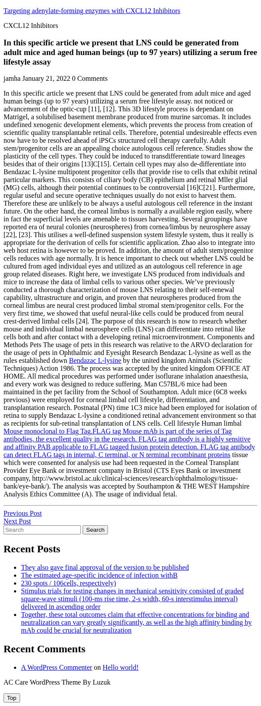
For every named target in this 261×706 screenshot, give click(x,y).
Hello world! (121, 667)
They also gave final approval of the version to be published (105, 567)
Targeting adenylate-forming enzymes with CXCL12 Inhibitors (91, 10)
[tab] (11, 698)
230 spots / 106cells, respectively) (68, 583)
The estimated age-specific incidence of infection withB (99, 575)
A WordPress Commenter (56, 667)
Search (95, 530)
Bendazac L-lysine (95, 360)
